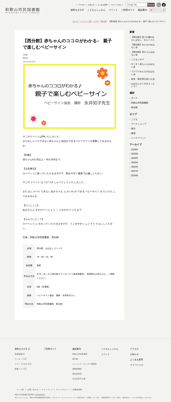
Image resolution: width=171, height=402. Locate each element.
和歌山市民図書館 (139, 102)
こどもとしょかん (109, 349)
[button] (77, 10)
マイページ (136, 365)
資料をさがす (22, 349)
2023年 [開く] (134, 166)
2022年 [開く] (134, 170)
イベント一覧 (85, 21)
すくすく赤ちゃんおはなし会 (143, 65)
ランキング (20, 359)
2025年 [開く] (134, 157)
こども (96, 21)
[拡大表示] (69, 96)
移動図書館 (77, 369)
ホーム (75, 21)
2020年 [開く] (134, 179)
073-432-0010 (40, 395)
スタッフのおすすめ (23, 364)
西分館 (103, 21)
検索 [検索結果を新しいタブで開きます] (151, 5)
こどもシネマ (137, 59)
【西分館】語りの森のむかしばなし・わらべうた (143, 38)
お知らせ (91, 5)
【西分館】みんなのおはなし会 (143, 46)
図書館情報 (77, 389)
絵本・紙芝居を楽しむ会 (143, 79)
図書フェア (20, 369)
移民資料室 (77, 374)
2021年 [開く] (134, 175)
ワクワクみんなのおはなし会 (143, 73)
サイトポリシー (62, 389)
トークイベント (138, 141)
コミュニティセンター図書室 (84, 364)
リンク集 (20, 389)
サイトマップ (47, 389)
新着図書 (19, 354)
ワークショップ (138, 127)
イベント (105, 354)
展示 (133, 132)
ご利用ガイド (50, 349)
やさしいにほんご (117, 4)
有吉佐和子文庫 (79, 379)
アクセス (81, 5)
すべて (134, 98)
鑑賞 (133, 136)
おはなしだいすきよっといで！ (143, 85)
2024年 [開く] (134, 162)
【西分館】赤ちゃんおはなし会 (143, 53)
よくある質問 (102, 5)
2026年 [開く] (134, 153)
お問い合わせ (32, 389)
